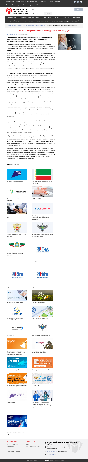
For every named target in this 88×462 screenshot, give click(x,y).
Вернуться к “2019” (14, 164)
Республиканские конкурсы (33, 446)
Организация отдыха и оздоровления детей (65, 21)
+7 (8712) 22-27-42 (52, 451)
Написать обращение (29, 5)
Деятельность (12, 18)
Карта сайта (33, 460)
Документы (76, 18)
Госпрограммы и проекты (13, 451)
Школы (37, 1)
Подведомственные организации (24, 1)
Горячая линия (29, 21)
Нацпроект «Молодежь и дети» (30, 18)
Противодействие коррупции (14, 5)
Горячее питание (42, 21)
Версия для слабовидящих (57, 460)
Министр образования (12, 444)
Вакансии (57, 1)
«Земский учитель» (15, 21)
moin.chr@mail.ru (51, 454)
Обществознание (41, 5)
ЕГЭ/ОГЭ (57, 18)
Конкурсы (66, 18)
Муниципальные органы (47, 1)
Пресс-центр (47, 18)
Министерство (10, 1)
